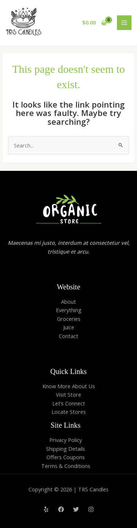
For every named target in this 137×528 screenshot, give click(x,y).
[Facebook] (61, 509)
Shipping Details (65, 448)
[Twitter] (76, 509)
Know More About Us (68, 386)
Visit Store (68, 394)
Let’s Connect (68, 403)
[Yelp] (46, 509)
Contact (68, 336)
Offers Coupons (65, 457)
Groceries (68, 318)
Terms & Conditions (65, 465)
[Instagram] (91, 509)
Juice (68, 327)
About (68, 301)
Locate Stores (69, 411)
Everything (68, 310)
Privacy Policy (65, 439)
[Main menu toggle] (124, 22)
